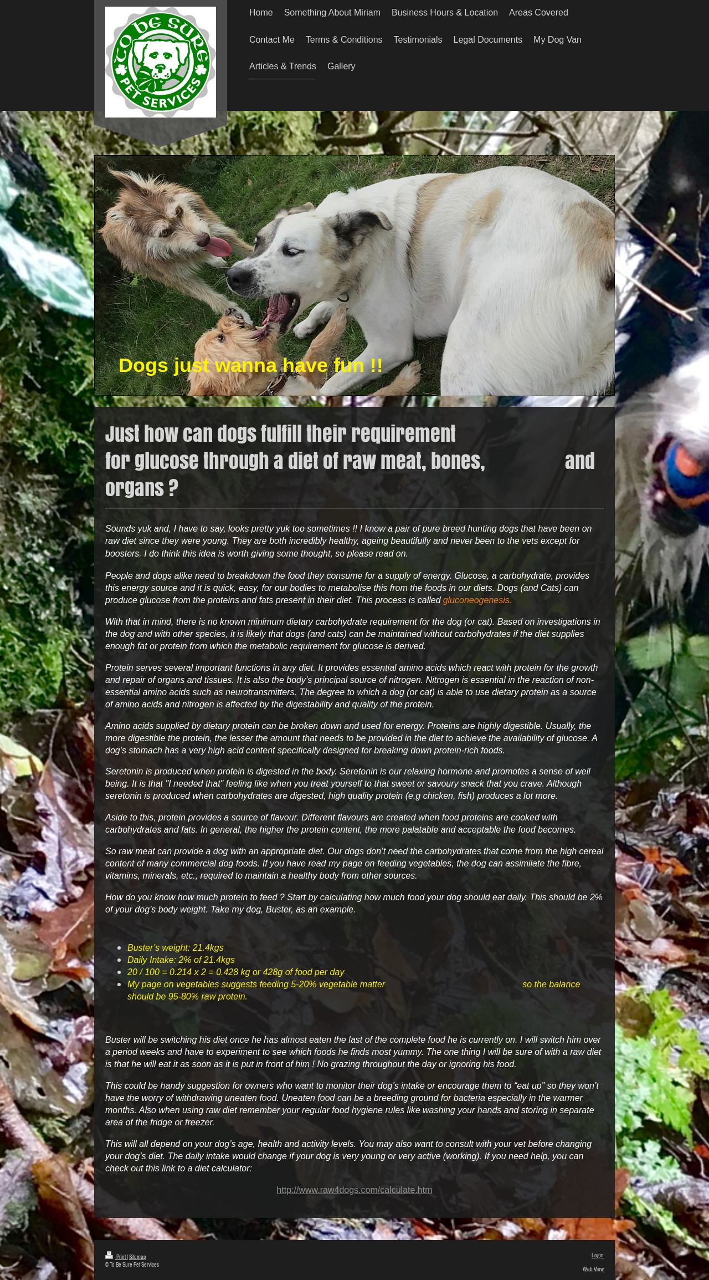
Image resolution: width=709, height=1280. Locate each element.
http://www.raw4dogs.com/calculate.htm (354, 1190)
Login (598, 1255)
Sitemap (137, 1256)
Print (116, 1256)
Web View (593, 1269)
